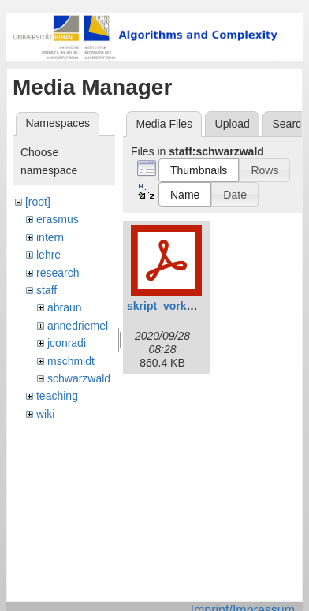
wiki (45, 414)
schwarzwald (78, 378)
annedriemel (77, 325)
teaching (57, 395)
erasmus (57, 219)
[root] (37, 202)
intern (50, 237)
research (57, 272)
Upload (232, 123)
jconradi (66, 343)
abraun (64, 307)
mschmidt (71, 361)
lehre (48, 254)
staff (46, 290)
